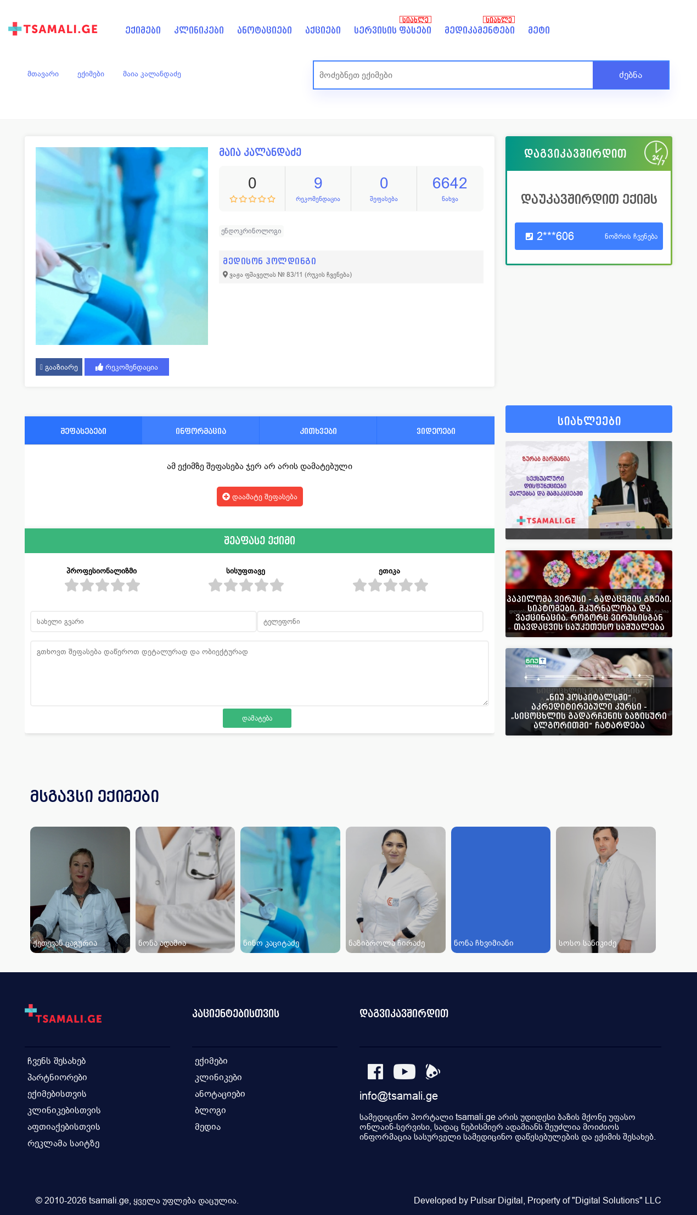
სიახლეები (589, 421)
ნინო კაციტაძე (271, 943)
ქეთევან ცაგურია (65, 943)
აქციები (323, 30)
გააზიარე (59, 367)
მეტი (539, 30)
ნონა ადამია (162, 943)
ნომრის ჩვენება (631, 236)
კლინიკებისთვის (64, 1110)
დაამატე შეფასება (259, 496)
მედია (208, 1127)
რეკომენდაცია (126, 367)
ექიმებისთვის (57, 1094)
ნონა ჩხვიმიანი (484, 943)
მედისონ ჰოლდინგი (269, 261)
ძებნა (630, 75)
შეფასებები (83, 431)
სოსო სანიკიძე (587, 943)
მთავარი (43, 73)
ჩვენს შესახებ (56, 1061)
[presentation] (648, 810)
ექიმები (143, 30)
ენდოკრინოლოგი (251, 231)
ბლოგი (210, 1110)
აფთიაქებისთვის (63, 1127)
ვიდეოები (436, 431)
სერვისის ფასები (392, 30)
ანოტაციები (264, 30)
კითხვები (318, 431)
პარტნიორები (57, 1077)
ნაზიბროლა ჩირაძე (386, 943)
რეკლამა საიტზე (63, 1143)
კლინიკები (199, 30)
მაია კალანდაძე (152, 73)
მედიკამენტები (480, 30)
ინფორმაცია (201, 431)
